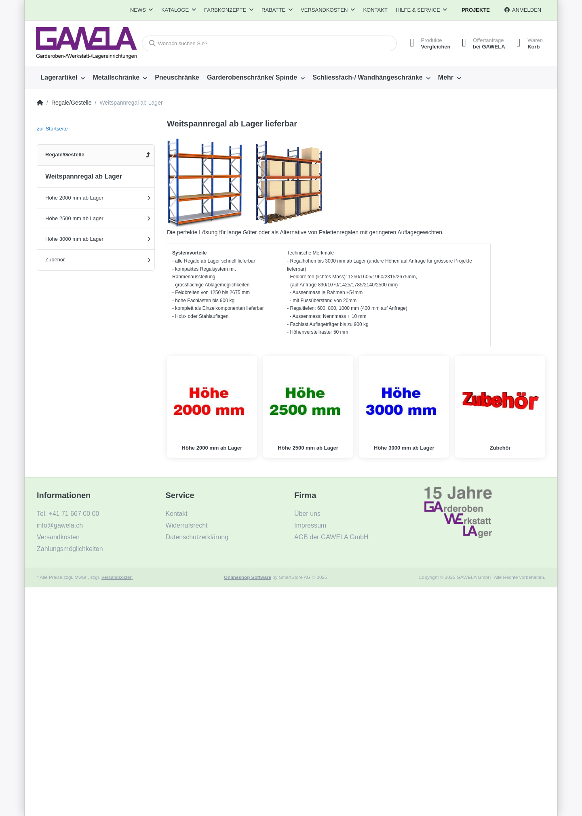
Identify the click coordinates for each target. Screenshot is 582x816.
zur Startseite (52, 129)
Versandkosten (117, 577)
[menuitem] (63, 77)
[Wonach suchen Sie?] (268, 43)
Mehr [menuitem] (445, 77)
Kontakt (375, 10)
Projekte (476, 10)
